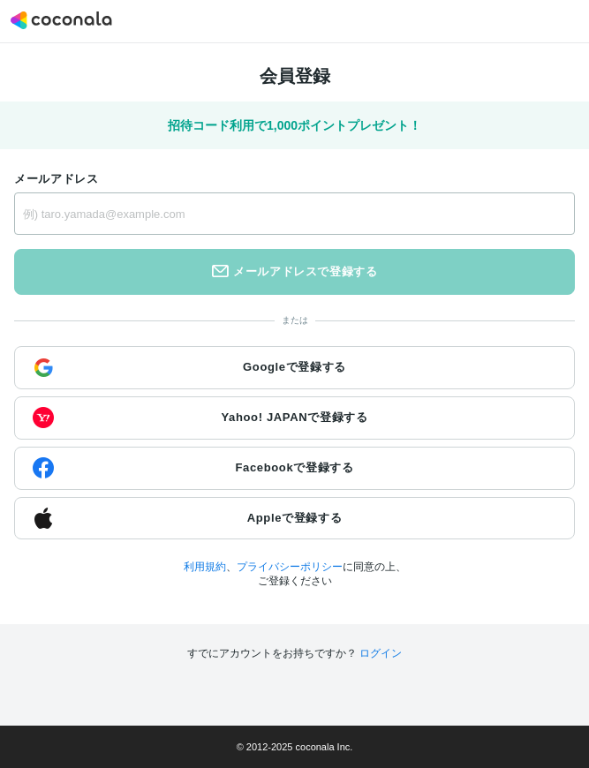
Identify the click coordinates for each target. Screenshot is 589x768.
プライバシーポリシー (290, 567)
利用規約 (205, 567)
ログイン (380, 653)
